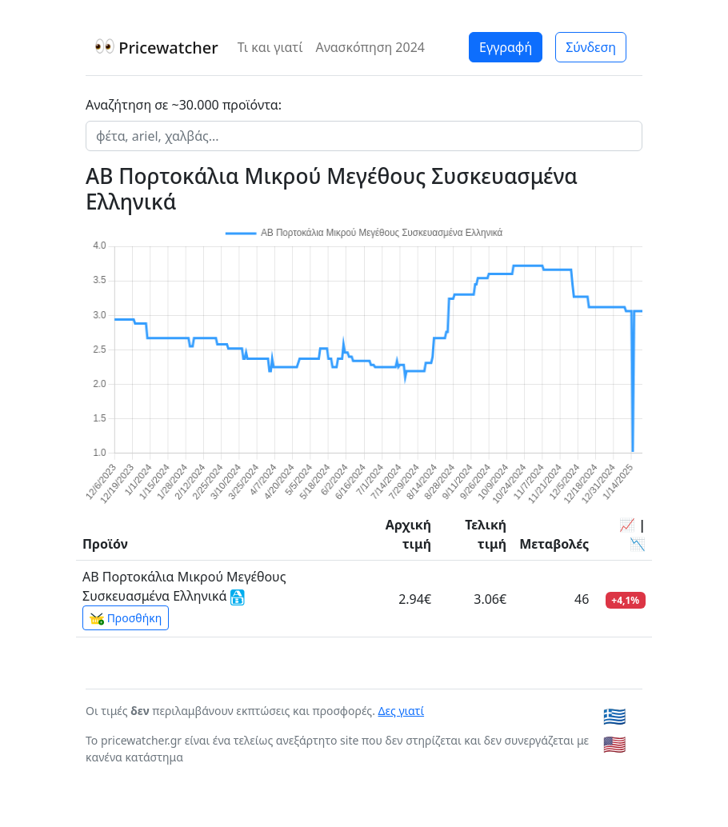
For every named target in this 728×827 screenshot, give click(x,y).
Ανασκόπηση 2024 (370, 47)
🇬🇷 (614, 716)
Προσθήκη (126, 618)
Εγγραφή (505, 47)
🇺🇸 (614, 744)
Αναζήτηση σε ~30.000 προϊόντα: (184, 105)
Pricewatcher (156, 47)
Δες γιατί (401, 710)
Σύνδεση (591, 47)
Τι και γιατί (270, 47)
